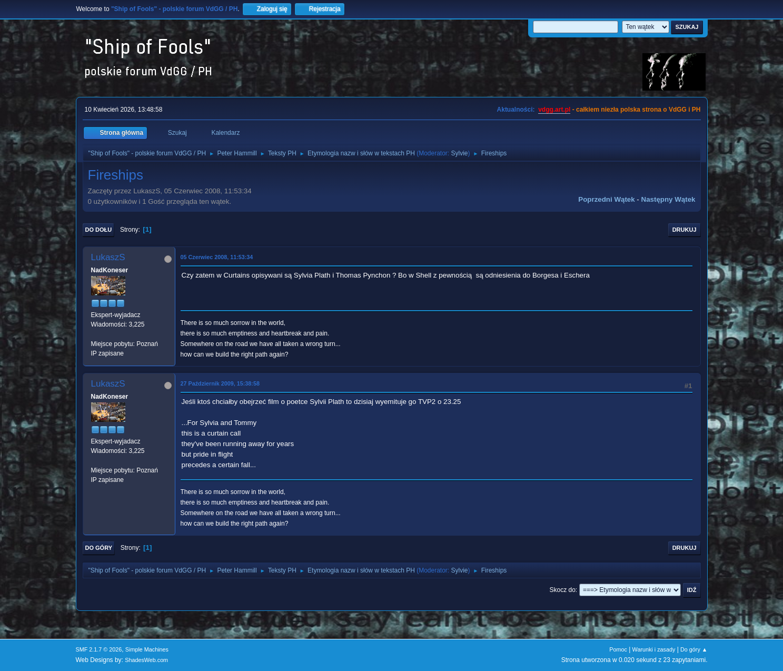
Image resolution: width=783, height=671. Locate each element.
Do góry (99, 548)
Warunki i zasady (654, 649)
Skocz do (563, 590)
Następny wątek (668, 199)
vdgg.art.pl (554, 109)
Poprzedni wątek (606, 199)
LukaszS (108, 257)
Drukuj (684, 229)
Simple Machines (147, 649)
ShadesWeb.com (146, 660)
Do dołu (98, 229)
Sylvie (459, 153)
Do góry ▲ (693, 649)
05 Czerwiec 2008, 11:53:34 (217, 257)
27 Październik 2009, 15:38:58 (220, 383)
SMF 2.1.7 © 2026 (99, 649)
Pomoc (618, 649)
